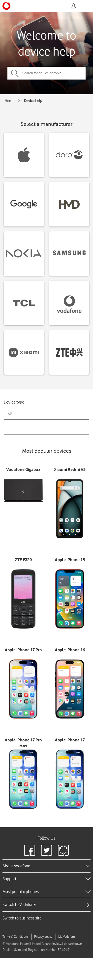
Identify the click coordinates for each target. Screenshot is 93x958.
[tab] (46, 904)
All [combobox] (10, 413)
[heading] (46, 865)
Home (9, 101)
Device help (33, 101)
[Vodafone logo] (6, 6)
